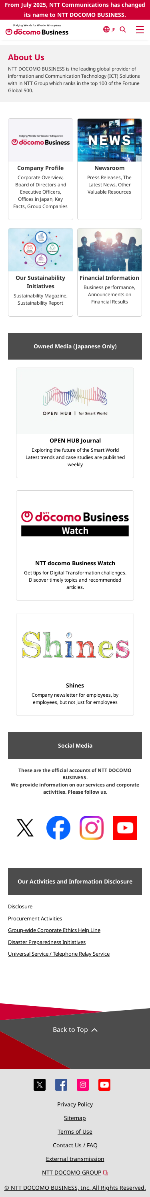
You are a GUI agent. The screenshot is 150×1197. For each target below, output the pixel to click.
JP (109, 29)
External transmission (75, 1159)
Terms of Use (75, 1131)
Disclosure (20, 906)
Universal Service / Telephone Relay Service (59, 953)
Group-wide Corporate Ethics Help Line (54, 930)
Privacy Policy (75, 1104)
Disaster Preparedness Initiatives (47, 942)
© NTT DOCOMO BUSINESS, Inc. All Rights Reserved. (75, 1187)
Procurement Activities (35, 918)
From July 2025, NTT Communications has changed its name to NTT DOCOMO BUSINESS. (75, 9)
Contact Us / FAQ (75, 1145)
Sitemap (75, 1118)
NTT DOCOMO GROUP (75, 1172)
